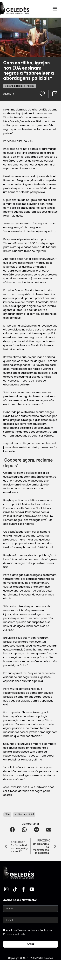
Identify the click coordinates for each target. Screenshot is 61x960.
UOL (30, 141)
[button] (12, 829)
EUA (7, 814)
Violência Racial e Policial (19, 85)
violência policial (24, 814)
